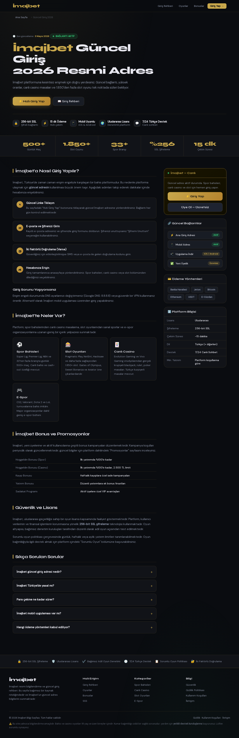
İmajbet (26, 6)
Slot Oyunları (142, 695)
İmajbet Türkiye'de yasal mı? (35, 586)
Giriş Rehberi (165, 6)
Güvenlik (191, 684)
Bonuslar (199, 6)
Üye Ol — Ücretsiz (195, 207)
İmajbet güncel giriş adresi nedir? (39, 572)
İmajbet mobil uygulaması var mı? (39, 613)
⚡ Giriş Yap (195, 196)
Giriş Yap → (217, 6)
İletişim (190, 701)
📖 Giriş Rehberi (68, 101)
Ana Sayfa (21, 17)
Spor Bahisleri (142, 684)
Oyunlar (183, 6)
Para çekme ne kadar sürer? (35, 599)
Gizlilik (196, 717)
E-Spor (138, 701)
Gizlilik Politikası (195, 690)
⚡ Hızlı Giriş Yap (32, 101)
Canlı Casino (141, 690)
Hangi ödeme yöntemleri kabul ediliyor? (43, 627)
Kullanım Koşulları (196, 695)
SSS (85, 701)
